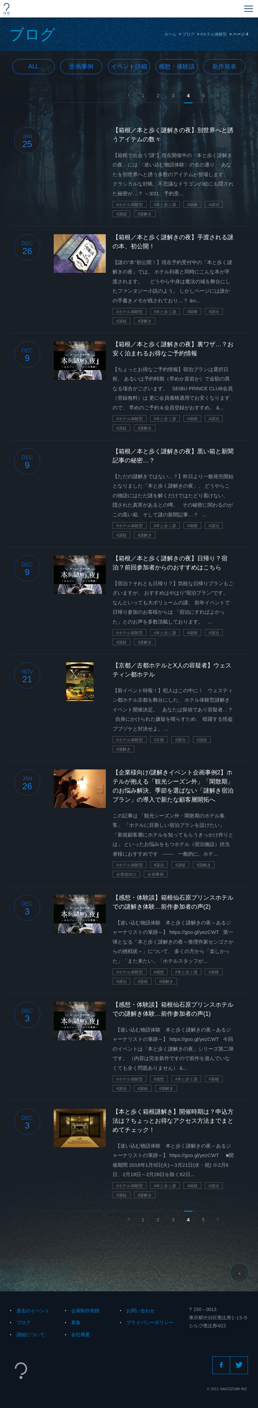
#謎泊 (214, 204)
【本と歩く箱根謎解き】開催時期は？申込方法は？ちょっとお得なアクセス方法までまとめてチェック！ (173, 1120)
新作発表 (224, 66)
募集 (76, 1322)
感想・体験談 (177, 66)
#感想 (159, 972)
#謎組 (121, 214)
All (33, 66)
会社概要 (80, 1334)
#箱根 (192, 204)
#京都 (159, 740)
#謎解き (145, 214)
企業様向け (126, 874)
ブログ (188, 34)
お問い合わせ (140, 1310)
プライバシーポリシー (149, 1322)
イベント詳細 (129, 66)
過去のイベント (32, 1310)
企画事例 (81, 66)
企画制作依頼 (85, 1310)
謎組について (30, 1334)
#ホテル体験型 (214, 34)
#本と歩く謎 (165, 204)
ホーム (170, 34)
